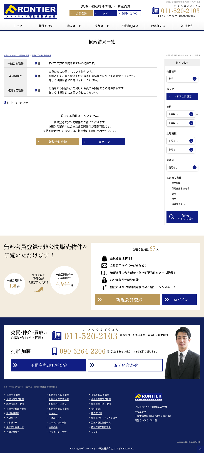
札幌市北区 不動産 (100, 394)
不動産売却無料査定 (101, 427)
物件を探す (96, 408)
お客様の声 (11, 422)
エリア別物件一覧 (57, 422)
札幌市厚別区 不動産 (101, 404)
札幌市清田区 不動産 (59, 408)
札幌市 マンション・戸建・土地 (16, 55)
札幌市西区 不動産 (58, 404)
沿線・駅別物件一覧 (101, 422)
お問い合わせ (12, 432)
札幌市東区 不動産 (15, 399)
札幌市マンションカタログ (104, 418)
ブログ (94, 432)
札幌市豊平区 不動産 (101, 399)
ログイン (53, 413)
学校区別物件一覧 (15, 427)
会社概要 (53, 427)
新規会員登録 (12, 413)
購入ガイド (96, 413)
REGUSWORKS (194, 441)
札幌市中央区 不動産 (59, 394)
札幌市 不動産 (13, 394)
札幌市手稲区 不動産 (16, 408)
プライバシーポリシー (59, 432)
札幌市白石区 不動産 (59, 399)
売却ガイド (11, 418)
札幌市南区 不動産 (15, 404)
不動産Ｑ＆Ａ (55, 418)
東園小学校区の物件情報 (41, 55)
